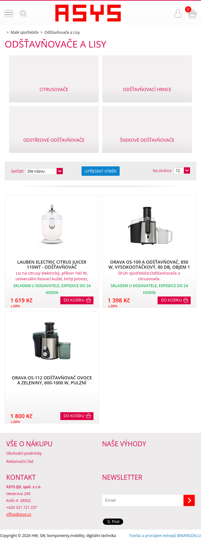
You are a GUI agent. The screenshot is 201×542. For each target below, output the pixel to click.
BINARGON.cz (189, 535)
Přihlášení (177, 13)
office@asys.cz (18, 514)
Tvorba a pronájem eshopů (152, 535)
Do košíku (74, 300)
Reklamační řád (19, 461)
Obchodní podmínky (24, 453)
